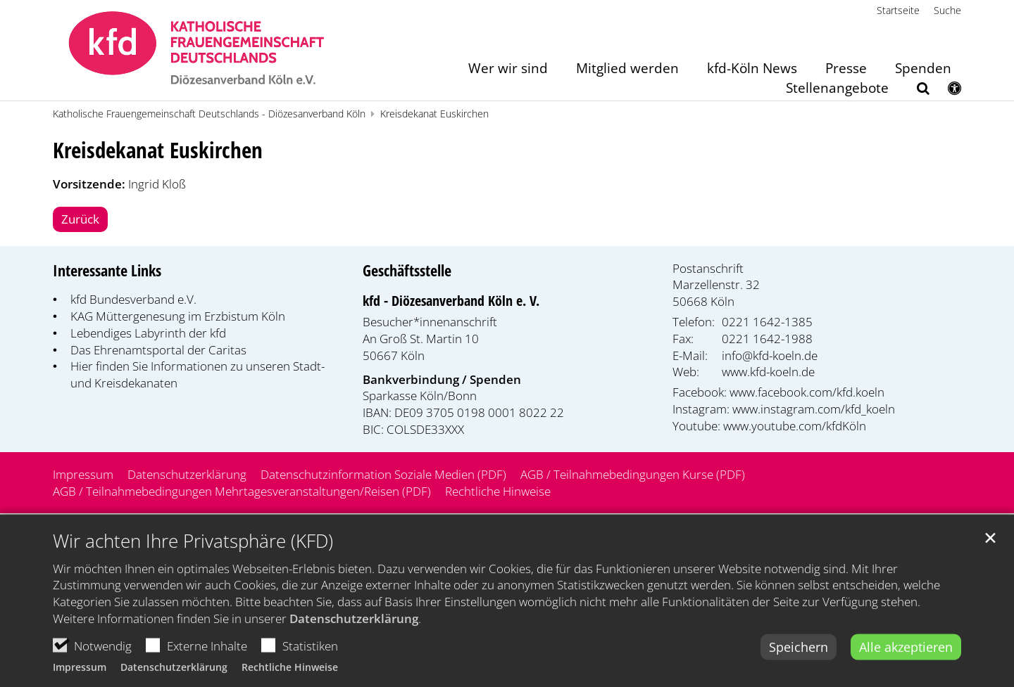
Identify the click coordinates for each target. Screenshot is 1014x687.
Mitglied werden (627, 69)
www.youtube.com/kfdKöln (794, 426)
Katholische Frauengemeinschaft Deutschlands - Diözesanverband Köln (209, 113)
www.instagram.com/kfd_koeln (813, 409)
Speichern (798, 658)
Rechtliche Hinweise (290, 679)
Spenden (923, 69)
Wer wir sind (508, 69)
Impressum (79, 679)
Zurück (80, 219)
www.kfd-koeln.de (768, 372)
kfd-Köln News (752, 69)
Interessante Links (107, 270)
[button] (914, 91)
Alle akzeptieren (906, 658)
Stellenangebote (837, 89)
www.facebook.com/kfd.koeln (807, 392)
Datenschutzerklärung (353, 631)
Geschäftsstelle (407, 270)
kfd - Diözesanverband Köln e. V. (451, 300)
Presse (846, 69)
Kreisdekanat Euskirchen (434, 113)
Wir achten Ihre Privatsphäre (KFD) (193, 553)
